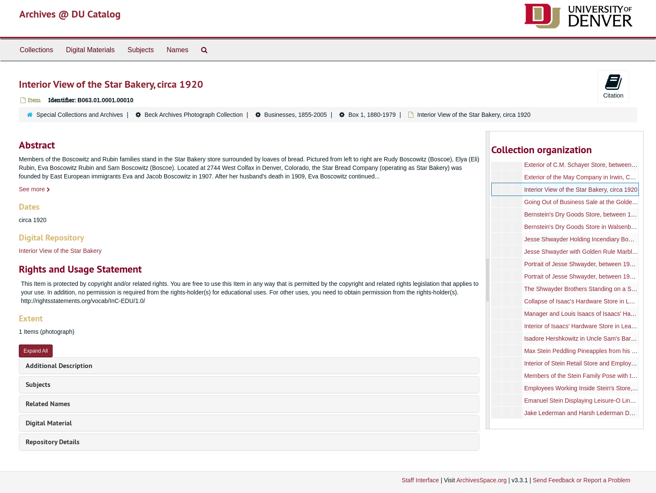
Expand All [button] (36, 351)
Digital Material (49, 423)
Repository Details (53, 441)
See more (34, 189)
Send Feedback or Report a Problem (581, 480)
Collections (36, 49)
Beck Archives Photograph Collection (194, 114)
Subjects (141, 49)
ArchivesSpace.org (481, 480)
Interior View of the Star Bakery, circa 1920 (581, 189)
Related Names (48, 403)
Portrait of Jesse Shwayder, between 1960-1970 (588, 264)
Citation (613, 86)
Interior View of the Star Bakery (60, 250)
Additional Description (59, 365)
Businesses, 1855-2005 (295, 114)
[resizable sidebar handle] (488, 280)
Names (177, 49)
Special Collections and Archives (79, 114)
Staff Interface (420, 480)
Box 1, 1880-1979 (372, 114)
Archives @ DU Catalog (70, 14)
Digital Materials (90, 49)
